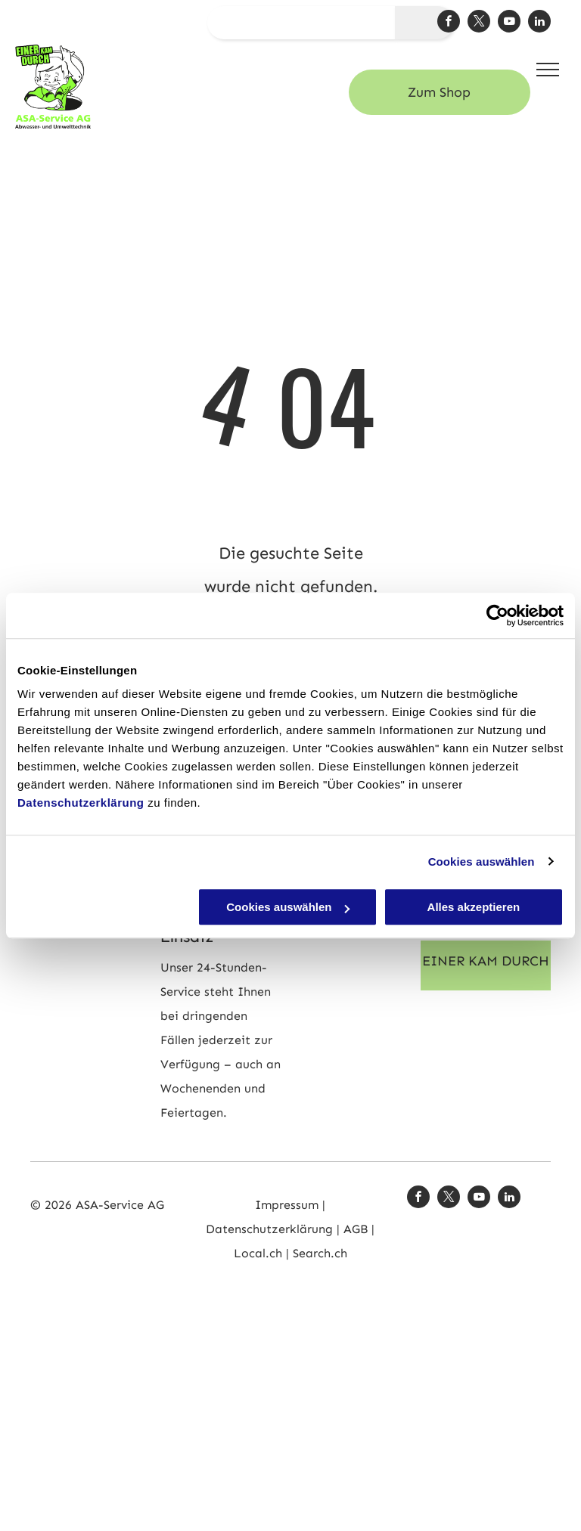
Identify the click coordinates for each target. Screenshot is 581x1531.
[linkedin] (539, 23)
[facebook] (448, 23)
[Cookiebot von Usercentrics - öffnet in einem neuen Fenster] (497, 615)
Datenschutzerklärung (80, 802)
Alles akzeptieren (473, 906)
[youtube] (509, 23)
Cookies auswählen (481, 861)
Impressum (286, 1205)
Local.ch (260, 1253)
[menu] (547, 69)
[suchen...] (301, 22)
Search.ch (320, 1253)
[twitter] (479, 23)
